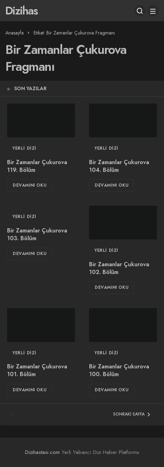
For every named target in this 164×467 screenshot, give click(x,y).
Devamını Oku (29, 185)
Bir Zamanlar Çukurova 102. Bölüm (119, 268)
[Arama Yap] (140, 10)
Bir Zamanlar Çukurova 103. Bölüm (37, 234)
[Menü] (153, 10)
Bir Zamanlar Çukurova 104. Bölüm (119, 166)
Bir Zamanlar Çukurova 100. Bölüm (119, 371)
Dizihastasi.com (42, 452)
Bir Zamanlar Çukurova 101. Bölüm (37, 371)
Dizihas (21, 10)
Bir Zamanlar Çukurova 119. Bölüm (37, 166)
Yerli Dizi (24, 148)
